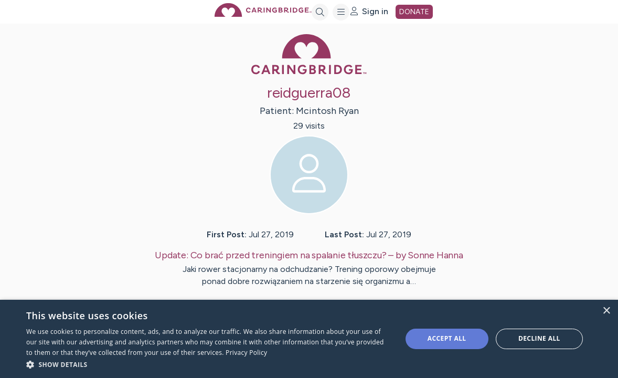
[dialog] (309, 339)
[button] (208, 364)
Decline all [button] (539, 338)
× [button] (606, 311)
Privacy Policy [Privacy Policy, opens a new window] (246, 352)
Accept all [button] (447, 338)
